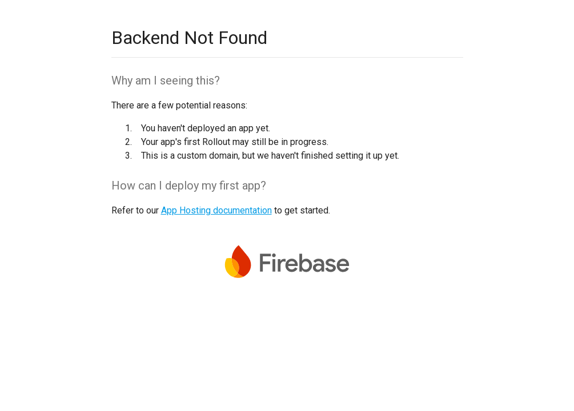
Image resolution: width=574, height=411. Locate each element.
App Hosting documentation (216, 210)
